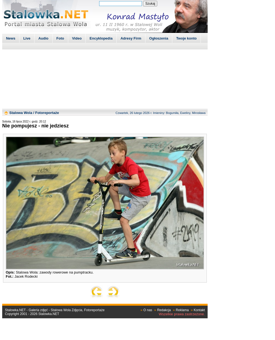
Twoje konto (186, 38)
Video (77, 38)
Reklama (182, 310)
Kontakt (199, 310)
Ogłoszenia (158, 38)
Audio (43, 38)
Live (26, 38)
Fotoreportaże (47, 113)
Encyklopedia (101, 38)
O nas (148, 310)
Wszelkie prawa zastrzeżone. (182, 314)
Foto (60, 38)
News (10, 38)
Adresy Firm (131, 38)
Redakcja (164, 310)
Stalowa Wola (20, 113)
